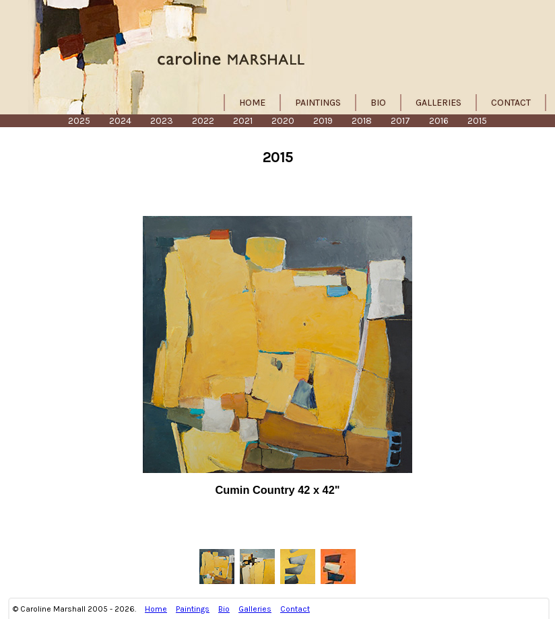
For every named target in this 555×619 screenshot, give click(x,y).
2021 (243, 120)
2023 (161, 120)
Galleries (438, 102)
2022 (203, 120)
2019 (323, 120)
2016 (439, 120)
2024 (120, 120)
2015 (477, 120)
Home (252, 102)
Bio (378, 102)
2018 (362, 120)
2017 (400, 120)
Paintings (318, 102)
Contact (511, 102)
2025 (79, 120)
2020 (282, 120)
